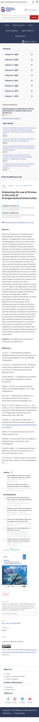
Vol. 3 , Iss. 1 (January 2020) (24, 185)
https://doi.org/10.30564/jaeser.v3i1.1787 (19, 222)
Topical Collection (27, 31)
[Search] (15, 17)
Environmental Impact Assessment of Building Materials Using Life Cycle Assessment (18, 140)
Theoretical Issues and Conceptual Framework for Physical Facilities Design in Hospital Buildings (18, 166)
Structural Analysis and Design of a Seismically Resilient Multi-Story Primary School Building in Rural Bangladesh (19, 148)
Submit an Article (30, 42)
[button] (34, 17)
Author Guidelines (12, 31)
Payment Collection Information (15, 676)
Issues (30, 25)
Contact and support (12, 679)
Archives (10, 185)
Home (7, 25)
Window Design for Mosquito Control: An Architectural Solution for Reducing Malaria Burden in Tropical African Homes (17, 157)
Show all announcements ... (11, 118)
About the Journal (19, 25)
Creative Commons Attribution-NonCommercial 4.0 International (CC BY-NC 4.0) (19, 652)
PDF (6, 594)
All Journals (9, 687)
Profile (8, 674)
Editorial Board (20, 36)
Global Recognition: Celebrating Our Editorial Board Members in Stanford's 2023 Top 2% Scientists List (18, 111)
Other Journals (10, 689)
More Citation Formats (10, 613)
